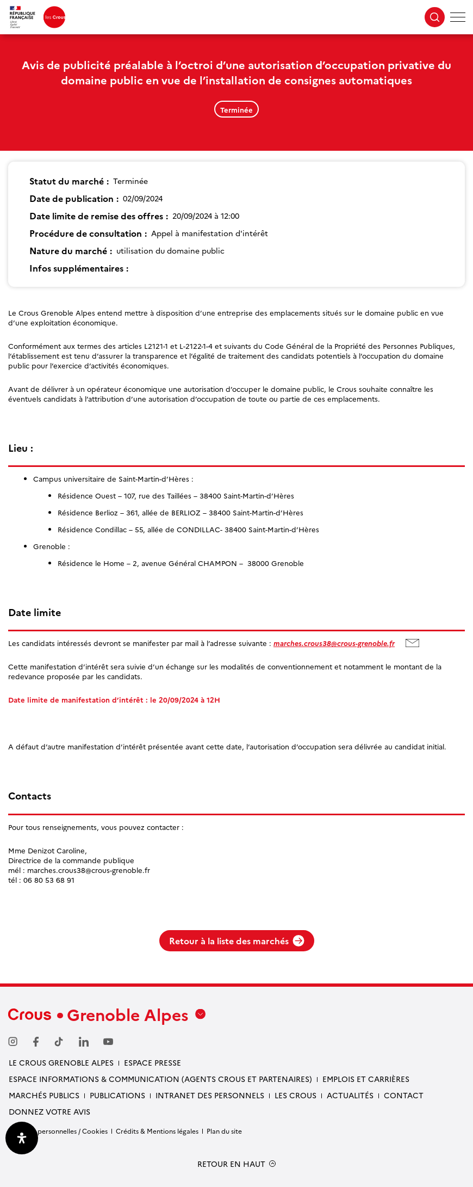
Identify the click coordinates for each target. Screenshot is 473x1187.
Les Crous (295, 1095)
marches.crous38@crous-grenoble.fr (334, 643)
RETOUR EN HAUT (231, 1164)
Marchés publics (44, 1095)
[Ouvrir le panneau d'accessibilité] (21, 1138)
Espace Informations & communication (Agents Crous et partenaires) (160, 1078)
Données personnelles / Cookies (58, 1130)
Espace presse (152, 1062)
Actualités (350, 1095)
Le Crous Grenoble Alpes (61, 1062)
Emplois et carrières (365, 1078)
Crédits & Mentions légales (157, 1130)
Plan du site (224, 1130)
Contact (404, 1095)
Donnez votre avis (49, 1111)
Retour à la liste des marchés (236, 940)
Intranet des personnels (209, 1095)
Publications (117, 1095)
